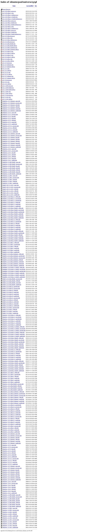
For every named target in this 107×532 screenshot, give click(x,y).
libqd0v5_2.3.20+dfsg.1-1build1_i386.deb (13, 235)
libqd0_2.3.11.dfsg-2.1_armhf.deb (11, 301)
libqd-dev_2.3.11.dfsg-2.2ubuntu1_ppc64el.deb (14, 393)
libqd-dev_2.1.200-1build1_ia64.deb (11, 500)
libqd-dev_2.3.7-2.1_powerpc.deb (11, 458)
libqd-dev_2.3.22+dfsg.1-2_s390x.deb (12, 349)
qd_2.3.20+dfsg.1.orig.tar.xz (9, 30)
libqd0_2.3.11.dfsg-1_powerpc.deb (11, 307)
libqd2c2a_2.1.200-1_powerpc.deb (11, 177)
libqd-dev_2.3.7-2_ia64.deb (9, 451)
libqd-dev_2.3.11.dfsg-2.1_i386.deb (11, 418)
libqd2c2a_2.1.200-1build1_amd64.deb (12, 173)
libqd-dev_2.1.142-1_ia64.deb (10, 521)
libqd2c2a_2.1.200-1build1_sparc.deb (11, 162)
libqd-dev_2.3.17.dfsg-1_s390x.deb (11, 372)
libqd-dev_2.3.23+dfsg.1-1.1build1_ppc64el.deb (14, 330)
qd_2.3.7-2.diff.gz (7, 70)
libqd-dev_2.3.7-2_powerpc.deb (10, 447)
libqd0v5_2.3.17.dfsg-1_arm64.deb (11, 250)
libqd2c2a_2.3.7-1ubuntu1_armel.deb (11, 145)
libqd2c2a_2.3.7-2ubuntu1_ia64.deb (11, 105)
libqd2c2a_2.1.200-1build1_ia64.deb (11, 168)
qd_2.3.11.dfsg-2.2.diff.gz (9, 53)
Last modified (29, 5)
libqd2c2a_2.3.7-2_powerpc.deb (10, 114)
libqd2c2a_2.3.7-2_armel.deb (9, 122)
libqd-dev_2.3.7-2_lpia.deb (9, 449)
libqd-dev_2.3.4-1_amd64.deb (10, 493)
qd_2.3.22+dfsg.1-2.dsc (8, 26)
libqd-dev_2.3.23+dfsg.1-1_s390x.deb (12, 315)
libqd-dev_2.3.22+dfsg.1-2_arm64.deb (12, 357)
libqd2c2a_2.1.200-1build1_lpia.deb (11, 166)
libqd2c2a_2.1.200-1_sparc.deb (10, 175)
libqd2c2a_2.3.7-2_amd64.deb (10, 124)
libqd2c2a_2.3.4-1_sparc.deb (9, 149)
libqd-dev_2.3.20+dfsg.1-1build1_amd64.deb (13, 370)
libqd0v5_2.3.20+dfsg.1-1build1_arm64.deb (13, 238)
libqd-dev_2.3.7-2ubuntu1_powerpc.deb (12, 435)
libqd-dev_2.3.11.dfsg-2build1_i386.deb (12, 386)
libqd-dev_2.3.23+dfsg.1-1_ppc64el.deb (12, 319)
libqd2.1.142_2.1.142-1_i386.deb (10, 191)
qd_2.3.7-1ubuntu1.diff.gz (9, 78)
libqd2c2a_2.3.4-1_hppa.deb (9, 158)
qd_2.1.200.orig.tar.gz (8, 85)
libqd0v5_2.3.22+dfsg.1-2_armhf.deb (11, 225)
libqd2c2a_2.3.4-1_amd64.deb (10, 160)
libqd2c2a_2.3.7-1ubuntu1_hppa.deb (11, 143)
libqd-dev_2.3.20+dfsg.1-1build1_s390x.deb (13, 361)
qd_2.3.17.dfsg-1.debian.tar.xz (10, 40)
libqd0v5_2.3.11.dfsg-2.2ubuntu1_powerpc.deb (14, 258)
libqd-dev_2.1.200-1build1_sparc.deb (11, 495)
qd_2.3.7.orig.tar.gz (7, 63)
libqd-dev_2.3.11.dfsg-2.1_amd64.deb (12, 424)
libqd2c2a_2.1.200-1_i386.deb (10, 181)
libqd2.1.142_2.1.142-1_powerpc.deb (11, 187)
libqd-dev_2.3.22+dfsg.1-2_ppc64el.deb (12, 351)
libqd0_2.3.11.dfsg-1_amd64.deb (10, 313)
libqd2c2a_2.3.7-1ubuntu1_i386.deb (11, 141)
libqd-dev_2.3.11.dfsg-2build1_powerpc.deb (13, 384)
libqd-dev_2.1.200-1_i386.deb (10, 514)
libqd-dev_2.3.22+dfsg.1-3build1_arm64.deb (13, 345)
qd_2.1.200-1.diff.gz (7, 93)
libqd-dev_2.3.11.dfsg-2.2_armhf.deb (11, 410)
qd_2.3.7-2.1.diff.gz (7, 74)
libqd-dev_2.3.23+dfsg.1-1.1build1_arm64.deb (14, 334)
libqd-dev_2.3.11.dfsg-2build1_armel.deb (12, 387)
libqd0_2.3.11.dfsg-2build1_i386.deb (11, 280)
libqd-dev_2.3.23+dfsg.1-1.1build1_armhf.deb (13, 332)
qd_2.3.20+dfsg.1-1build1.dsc (10, 32)
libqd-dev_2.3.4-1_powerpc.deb (10, 483)
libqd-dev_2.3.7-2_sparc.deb (9, 445)
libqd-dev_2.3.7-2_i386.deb (9, 452)
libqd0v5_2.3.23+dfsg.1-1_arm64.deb (11, 204)
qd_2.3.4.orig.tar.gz (7, 80)
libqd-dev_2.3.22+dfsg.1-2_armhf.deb (12, 355)
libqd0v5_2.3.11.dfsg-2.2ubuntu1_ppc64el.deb (14, 256)
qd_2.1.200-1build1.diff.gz (9, 89)
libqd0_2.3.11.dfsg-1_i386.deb (10, 309)
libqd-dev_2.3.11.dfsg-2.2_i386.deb (11, 409)
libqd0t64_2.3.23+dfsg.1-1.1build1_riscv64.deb (14, 269)
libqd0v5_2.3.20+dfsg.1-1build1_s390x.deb (13, 231)
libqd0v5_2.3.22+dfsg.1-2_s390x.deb (11, 219)
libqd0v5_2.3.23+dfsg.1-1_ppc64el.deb (12, 200)
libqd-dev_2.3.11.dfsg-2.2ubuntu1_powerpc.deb (14, 395)
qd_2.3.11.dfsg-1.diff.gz (8, 61)
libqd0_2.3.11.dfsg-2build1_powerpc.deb (12, 279)
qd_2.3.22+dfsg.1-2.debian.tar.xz (10, 28)
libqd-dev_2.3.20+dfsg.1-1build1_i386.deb (13, 365)
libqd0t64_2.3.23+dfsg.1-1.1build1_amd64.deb (14, 277)
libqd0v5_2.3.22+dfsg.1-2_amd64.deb (12, 229)
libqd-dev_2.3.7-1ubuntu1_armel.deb (11, 477)
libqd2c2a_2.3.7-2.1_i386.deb (10, 128)
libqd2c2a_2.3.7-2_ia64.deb (9, 118)
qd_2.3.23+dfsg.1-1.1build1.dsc (10, 17)
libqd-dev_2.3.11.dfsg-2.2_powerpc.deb (12, 407)
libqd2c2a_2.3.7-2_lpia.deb (9, 116)
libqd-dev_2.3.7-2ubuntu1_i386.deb (11, 439)
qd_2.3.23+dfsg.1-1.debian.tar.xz (10, 15)
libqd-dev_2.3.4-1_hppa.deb (9, 491)
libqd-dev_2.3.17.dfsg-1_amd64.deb (11, 382)
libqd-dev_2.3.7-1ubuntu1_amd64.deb (12, 479)
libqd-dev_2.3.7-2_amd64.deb (10, 456)
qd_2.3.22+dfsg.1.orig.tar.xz (9, 20)
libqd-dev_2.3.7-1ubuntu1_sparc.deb (11, 466)
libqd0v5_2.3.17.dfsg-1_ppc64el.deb (11, 244)
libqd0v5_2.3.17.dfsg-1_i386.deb (10, 246)
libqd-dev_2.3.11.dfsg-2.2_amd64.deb (12, 414)
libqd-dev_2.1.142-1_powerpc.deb (11, 519)
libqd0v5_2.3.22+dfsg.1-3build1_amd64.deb (13, 217)
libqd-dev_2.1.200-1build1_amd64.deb (12, 506)
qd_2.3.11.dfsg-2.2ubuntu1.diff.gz (11, 49)
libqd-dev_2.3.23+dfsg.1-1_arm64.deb (12, 322)
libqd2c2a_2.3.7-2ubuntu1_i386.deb (11, 106)
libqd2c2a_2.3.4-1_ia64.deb (9, 154)
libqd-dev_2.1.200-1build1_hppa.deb (11, 504)
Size (36, 5)
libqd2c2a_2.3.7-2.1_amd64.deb (10, 131)
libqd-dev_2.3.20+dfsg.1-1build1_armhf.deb (13, 366)
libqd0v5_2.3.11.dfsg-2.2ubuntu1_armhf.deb (13, 261)
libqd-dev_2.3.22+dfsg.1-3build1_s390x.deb (13, 338)
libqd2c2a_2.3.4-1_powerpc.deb (10, 150)
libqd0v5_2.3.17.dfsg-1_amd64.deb (11, 252)
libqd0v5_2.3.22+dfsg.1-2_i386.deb (11, 223)
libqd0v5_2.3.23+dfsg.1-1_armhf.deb (11, 202)
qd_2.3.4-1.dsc (6, 82)
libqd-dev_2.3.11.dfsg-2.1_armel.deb (11, 422)
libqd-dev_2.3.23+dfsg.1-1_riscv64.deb (12, 317)
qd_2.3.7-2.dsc (6, 68)
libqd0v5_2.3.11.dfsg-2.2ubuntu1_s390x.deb (13, 254)
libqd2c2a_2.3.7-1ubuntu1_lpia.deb (11, 137)
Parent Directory (6, 9)
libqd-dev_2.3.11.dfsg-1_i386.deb (11, 428)
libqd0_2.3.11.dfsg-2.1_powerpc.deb (11, 298)
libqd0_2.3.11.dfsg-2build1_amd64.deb (12, 284)
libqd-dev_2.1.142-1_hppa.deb (10, 525)
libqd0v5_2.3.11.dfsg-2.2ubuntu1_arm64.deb (13, 263)
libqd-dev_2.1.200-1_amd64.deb (10, 516)
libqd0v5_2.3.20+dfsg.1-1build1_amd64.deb (13, 240)
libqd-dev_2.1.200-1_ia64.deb (10, 512)
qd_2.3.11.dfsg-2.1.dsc (8, 55)
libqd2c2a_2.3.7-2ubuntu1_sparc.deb (11, 101)
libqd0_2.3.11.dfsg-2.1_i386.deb (10, 300)
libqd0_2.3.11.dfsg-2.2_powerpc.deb (11, 288)
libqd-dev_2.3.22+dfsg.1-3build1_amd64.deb (13, 347)
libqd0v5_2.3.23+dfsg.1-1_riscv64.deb (12, 198)
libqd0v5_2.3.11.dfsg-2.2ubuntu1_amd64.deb (13, 265)
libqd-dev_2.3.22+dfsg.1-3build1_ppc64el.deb (14, 342)
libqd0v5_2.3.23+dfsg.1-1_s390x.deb (11, 196)
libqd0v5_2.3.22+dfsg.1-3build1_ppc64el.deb (13, 212)
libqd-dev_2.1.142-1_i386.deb (10, 523)
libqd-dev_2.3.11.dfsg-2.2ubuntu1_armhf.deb (13, 399)
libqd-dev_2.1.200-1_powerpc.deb (11, 510)
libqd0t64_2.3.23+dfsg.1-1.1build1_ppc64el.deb (14, 271)
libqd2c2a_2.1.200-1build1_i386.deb (11, 170)
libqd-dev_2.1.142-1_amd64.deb (10, 527)
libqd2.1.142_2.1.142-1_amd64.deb (11, 194)
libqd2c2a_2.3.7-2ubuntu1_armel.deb (11, 108)
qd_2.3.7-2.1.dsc (6, 72)
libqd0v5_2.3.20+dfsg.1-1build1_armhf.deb (13, 236)
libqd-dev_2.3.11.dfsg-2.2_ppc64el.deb (12, 405)
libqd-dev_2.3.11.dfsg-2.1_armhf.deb (11, 420)
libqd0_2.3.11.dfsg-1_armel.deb (10, 311)
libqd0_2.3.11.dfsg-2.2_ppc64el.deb (11, 286)
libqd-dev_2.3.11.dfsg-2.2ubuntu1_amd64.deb (13, 403)
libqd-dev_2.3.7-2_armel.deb (9, 454)
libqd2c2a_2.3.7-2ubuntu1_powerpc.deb (12, 103)
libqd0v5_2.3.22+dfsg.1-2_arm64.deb (11, 227)
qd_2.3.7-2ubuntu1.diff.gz (9, 66)
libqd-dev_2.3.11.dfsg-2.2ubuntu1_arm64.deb (13, 401)
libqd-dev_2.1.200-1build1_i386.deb (11, 502)
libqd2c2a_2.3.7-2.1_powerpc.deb (11, 126)
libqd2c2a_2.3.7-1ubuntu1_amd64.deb (12, 147)
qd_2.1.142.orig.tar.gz (8, 95)
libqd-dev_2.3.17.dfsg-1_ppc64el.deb (11, 374)
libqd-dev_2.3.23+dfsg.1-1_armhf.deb (12, 321)
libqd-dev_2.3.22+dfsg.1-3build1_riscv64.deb (13, 340)
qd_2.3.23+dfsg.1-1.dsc (8, 13)
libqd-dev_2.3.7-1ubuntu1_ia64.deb (11, 472)
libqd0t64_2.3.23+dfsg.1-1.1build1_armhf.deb (13, 273)
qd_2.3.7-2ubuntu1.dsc (8, 64)
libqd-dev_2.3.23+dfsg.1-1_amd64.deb (12, 324)
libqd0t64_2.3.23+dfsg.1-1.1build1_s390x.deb (13, 267)
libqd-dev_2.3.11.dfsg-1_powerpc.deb (12, 426)
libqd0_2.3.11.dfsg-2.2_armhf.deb (11, 292)
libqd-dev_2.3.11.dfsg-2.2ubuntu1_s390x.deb (13, 391)
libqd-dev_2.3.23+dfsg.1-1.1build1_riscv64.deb (14, 328)
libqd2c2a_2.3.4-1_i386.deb (9, 156)
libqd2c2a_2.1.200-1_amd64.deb (10, 183)
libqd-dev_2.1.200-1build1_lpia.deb (11, 498)
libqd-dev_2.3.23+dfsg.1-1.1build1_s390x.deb (13, 326)
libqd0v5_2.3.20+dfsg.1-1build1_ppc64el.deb (13, 233)
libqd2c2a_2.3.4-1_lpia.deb (9, 152)
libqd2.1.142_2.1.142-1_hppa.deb (10, 193)
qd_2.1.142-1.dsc (7, 97)
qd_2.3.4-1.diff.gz (7, 84)
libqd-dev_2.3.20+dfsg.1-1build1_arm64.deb (13, 368)
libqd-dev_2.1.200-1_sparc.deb (10, 508)
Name (14, 5)
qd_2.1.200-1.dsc (7, 91)
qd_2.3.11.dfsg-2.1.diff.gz (9, 57)
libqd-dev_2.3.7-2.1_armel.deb (10, 462)
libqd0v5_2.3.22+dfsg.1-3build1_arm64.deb (13, 215)
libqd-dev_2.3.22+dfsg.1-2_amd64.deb (12, 359)
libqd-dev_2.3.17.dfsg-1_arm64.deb (11, 380)
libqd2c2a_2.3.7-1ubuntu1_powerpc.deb (12, 135)
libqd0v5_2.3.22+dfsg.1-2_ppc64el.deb (12, 221)
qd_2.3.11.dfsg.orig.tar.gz (9, 41)
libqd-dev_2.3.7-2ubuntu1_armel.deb (11, 441)
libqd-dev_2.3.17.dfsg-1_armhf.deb (11, 378)
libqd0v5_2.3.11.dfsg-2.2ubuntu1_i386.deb (13, 259)
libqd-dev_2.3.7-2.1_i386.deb (10, 460)
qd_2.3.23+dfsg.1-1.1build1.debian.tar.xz (12, 19)
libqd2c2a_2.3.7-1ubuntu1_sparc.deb (11, 133)
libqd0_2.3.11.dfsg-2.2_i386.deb (10, 290)
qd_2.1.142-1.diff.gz (7, 99)
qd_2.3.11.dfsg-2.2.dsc (8, 51)
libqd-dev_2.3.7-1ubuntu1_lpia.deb (11, 470)
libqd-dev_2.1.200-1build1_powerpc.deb (12, 496)
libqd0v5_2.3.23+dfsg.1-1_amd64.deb (12, 206)
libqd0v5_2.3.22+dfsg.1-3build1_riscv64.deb (13, 210)
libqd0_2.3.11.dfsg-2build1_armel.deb (12, 282)
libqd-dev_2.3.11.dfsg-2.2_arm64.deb (11, 412)
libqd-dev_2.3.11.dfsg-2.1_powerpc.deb (12, 416)
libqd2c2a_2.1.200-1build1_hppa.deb (11, 171)
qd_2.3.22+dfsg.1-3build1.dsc (10, 22)
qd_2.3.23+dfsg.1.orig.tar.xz (9, 11)
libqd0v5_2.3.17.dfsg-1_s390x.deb (11, 242)
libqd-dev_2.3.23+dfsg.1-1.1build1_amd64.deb (14, 336)
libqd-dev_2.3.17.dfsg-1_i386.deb (11, 376)
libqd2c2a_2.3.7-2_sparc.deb (9, 112)
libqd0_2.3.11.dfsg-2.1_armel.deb (11, 303)
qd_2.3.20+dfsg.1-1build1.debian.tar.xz (12, 34)
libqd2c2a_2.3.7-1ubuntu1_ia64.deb (11, 139)
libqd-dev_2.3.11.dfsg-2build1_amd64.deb (13, 389)
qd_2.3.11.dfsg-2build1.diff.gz (10, 45)
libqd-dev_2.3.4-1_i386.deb (9, 489)
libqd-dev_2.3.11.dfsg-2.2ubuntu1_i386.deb (13, 397)
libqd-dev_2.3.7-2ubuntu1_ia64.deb (11, 437)
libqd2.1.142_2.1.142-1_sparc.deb (11, 185)
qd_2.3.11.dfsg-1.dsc (7, 59)
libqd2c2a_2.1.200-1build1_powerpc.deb (12, 164)
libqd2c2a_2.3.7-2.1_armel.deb (10, 129)
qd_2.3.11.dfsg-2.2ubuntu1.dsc (10, 47)
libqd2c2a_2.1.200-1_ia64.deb (10, 179)
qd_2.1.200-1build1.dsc (8, 87)
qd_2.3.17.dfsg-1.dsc (7, 38)
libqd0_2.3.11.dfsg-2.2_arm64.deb (11, 294)
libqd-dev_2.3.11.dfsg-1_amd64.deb (11, 431)
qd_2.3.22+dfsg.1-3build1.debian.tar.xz (12, 24)
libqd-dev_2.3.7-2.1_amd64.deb (10, 464)
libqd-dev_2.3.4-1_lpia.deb (9, 485)
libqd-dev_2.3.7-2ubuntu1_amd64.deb (12, 443)
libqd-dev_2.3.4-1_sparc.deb (9, 481)
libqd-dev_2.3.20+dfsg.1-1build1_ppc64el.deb (14, 363)
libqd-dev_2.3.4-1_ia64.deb (9, 487)
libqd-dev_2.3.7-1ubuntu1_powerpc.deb (12, 468)
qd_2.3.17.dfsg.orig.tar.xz (9, 36)
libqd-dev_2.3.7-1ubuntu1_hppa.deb (11, 475)
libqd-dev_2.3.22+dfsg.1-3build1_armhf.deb (13, 344)
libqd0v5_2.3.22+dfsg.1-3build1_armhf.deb (13, 214)
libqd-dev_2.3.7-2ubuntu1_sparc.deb (11, 433)
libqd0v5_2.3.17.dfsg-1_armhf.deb (11, 248)
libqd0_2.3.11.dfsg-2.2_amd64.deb (11, 296)
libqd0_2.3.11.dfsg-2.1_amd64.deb (11, 305)
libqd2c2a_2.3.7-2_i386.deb (9, 120)
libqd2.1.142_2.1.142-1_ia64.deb (10, 189)
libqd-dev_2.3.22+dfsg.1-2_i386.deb (11, 353)
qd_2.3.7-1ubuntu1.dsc (8, 76)
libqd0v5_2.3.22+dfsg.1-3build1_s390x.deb (13, 208)
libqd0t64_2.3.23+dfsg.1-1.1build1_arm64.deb (14, 275)
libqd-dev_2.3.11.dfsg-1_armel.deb (11, 430)
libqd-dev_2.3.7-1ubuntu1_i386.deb (11, 474)
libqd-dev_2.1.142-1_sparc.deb (10, 517)
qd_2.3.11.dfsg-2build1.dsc (9, 43)
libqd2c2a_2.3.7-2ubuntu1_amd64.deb (12, 110)
